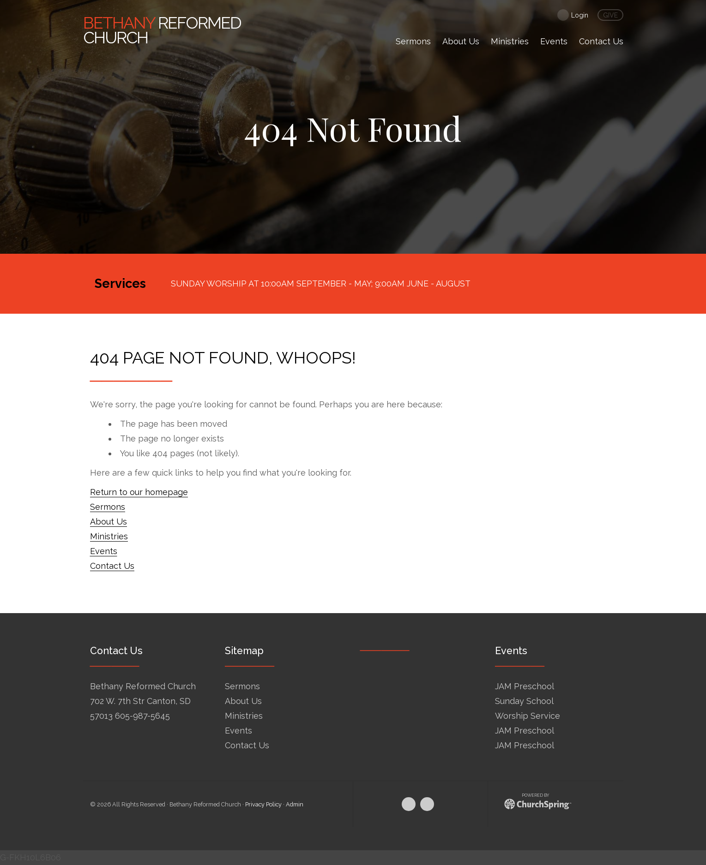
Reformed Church (162, 30)
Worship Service (527, 716)
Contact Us (112, 566)
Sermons (107, 507)
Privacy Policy (263, 804)
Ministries (109, 536)
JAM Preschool (524, 686)
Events (103, 551)
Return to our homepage (139, 492)
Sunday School (524, 701)
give (610, 15)
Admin (294, 804)
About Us (108, 521)
